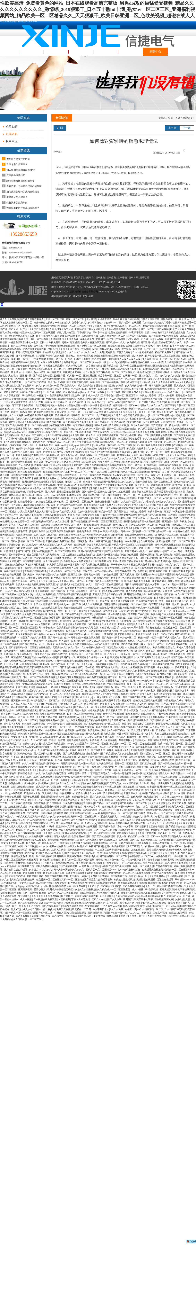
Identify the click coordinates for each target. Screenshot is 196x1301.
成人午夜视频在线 (86, 524)
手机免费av (37, 730)
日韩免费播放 (85, 485)
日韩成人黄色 (187, 335)
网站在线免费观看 (68, 829)
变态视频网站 (151, 796)
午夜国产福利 (96, 846)
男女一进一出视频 (127, 538)
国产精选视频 (53, 508)
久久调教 (178, 757)
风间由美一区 (134, 737)
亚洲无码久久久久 (84, 584)
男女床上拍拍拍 (180, 604)
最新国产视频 (103, 541)
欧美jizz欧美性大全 (66, 475)
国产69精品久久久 (75, 853)
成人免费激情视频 (104, 707)
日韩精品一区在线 (79, 876)
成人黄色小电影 (183, 412)
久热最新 (28, 694)
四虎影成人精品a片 (66, 485)
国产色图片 (114, 501)
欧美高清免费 (87, 339)
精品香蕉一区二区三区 (110, 375)
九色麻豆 (161, 458)
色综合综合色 (25, 501)
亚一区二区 (48, 392)
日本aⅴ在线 (186, 362)
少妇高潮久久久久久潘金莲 (64, 339)
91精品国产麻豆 (78, 408)
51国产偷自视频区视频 (135, 697)
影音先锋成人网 (21, 491)
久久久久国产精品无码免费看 (15, 839)
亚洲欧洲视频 (180, 631)
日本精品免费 (35, 432)
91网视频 (188, 849)
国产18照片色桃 (121, 597)
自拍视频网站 (67, 793)
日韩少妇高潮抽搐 (140, 468)
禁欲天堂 (119, 389)
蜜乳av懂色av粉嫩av (10, 332)
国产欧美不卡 (132, 690)
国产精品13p (117, 461)
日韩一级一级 (7, 455)
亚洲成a (62, 326)
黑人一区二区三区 (27, 720)
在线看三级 (183, 422)
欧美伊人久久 (30, 743)
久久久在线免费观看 (154, 438)
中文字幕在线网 (101, 432)
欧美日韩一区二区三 (22, 359)
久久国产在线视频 (147, 833)
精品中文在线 (100, 425)
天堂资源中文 (126, 611)
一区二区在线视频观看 (145, 743)
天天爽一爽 (76, 674)
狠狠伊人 (66, 322)
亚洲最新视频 (23, 455)
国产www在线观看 (160, 836)
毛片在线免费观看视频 (35, 349)
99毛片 (109, 511)
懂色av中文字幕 (123, 349)
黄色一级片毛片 (180, 584)
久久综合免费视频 (158, 770)
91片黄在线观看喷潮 (152, 461)
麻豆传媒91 (128, 587)
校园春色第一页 (169, 319)
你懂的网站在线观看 (76, 730)
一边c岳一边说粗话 (18, 621)
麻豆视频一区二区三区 (54, 369)
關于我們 (67, 277)
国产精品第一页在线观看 (146, 607)
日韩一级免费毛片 (94, 402)
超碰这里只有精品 (165, 432)
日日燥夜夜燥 (148, 690)
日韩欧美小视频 (62, 902)
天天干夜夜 (143, 766)
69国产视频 (88, 859)
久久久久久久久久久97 (102, 458)
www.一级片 (142, 680)
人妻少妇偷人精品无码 (61, 329)
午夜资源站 (22, 369)
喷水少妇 (92, 660)
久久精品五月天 (90, 335)
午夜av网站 (78, 452)
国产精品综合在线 (142, 621)
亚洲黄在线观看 (159, 806)
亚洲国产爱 (26, 375)
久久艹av (166, 584)
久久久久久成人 (156, 448)
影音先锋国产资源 (9, 753)
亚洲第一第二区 (37, 849)
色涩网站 (127, 723)
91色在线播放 (124, 621)
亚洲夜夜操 (189, 597)
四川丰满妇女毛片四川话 (17, 800)
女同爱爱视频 (23, 634)
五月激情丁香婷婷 (80, 498)
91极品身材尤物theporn (154, 392)
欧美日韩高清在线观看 (183, 640)
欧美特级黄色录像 (27, 733)
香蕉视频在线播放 (117, 465)
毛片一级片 (90, 471)
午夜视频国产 (94, 611)
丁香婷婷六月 (40, 614)
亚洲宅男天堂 (7, 352)
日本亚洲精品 (147, 541)
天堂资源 (185, 518)
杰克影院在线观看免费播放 (106, 478)
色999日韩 (132, 382)
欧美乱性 (112, 345)
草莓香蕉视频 (56, 481)
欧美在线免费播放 (118, 332)
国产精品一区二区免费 (116, 408)
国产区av (188, 614)
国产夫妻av (29, 574)
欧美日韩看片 (82, 458)
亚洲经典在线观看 (153, 700)
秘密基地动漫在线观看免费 (92, 558)
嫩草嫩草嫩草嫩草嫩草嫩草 (157, 631)
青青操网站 (12, 465)
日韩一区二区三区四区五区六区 (106, 521)
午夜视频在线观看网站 (173, 607)
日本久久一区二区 (146, 412)
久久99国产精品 (151, 369)
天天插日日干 (68, 524)
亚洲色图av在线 (184, 395)
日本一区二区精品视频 (37, 425)
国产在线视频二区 (163, 481)
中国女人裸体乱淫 (43, 558)
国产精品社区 (33, 379)
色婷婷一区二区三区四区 (142, 408)
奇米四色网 (6, 548)
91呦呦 (57, 558)
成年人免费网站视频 (95, 465)
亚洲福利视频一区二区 (124, 780)
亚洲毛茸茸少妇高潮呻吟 (93, 614)
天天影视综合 (16, 587)
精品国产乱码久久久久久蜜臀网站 (32, 591)
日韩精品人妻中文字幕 (142, 733)
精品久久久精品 (165, 412)
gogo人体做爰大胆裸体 (166, 660)
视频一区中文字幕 (111, 418)
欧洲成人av (161, 657)
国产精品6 (85, 770)
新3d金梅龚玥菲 (92, 786)
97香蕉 (71, 514)
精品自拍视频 (129, 428)
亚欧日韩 (160, 568)
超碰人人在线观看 (77, 624)
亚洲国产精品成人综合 (108, 667)
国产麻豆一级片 (94, 853)
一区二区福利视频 (129, 863)
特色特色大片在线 (161, 468)
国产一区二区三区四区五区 (62, 551)
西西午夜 (29, 853)
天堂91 (47, 389)
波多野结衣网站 (185, 544)
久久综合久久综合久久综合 (157, 322)
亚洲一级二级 (45, 733)
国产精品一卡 (188, 402)
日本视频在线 (46, 528)
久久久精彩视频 (87, 889)
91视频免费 (98, 617)
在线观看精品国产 (89, 892)
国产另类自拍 (174, 597)
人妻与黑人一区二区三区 (89, 591)
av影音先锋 (25, 823)
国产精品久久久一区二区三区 (125, 326)
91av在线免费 (172, 518)
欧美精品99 (53, 455)
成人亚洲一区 (142, 485)
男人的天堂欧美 (87, 534)
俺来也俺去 (101, 501)
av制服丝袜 (176, 561)
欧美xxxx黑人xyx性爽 (184, 611)
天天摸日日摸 (120, 524)
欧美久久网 (117, 647)
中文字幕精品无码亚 (97, 544)
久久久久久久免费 (95, 352)
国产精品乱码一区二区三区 (23, 647)
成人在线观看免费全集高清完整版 (154, 445)
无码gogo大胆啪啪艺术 (80, 445)
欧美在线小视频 (51, 471)
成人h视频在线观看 (107, 471)
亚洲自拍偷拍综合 (139, 717)
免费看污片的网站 (100, 876)
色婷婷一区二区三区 (175, 869)
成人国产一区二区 (76, 375)
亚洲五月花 (37, 800)
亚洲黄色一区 (104, 554)
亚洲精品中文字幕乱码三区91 (163, 740)
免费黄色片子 (86, 561)
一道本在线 (108, 634)
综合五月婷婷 (42, 405)
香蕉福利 (132, 498)
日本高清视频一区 (88, 455)
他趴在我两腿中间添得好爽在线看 (108, 448)
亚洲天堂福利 (75, 574)
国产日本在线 (55, 637)
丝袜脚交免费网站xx (73, 372)
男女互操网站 (41, 753)
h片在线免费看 (133, 790)
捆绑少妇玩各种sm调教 (121, 485)
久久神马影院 (13, 763)
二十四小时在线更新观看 (161, 664)
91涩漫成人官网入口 (92, 694)
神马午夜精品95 (21, 730)
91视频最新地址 (107, 455)
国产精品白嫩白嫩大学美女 (27, 488)
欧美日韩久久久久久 (35, 385)
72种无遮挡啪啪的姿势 (54, 379)
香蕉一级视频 (147, 554)
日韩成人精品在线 (53, 432)
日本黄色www (170, 587)
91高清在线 (129, 786)
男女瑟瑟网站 (92, 906)
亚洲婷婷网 (186, 740)
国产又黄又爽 (127, 574)
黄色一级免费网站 (116, 498)
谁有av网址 (126, 518)
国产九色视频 (111, 631)
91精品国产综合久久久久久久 (126, 369)
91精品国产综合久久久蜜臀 (50, 355)
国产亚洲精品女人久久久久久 (78, 422)
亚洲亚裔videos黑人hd (136, 551)
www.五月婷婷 (8, 866)
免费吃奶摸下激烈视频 (169, 365)
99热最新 (121, 339)
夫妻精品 (178, 783)
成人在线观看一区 (181, 468)
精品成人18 (157, 518)
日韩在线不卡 (41, 345)
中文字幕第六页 (26, 866)
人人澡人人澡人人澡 (130, 359)
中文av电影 (32, 342)
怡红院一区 (93, 601)
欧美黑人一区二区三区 (112, 690)
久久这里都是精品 (27, 902)
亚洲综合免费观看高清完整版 (146, 750)
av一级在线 (103, 369)
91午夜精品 (163, 345)
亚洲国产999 (171, 339)
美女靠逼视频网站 (112, 793)
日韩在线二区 (61, 501)
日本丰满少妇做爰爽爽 (170, 465)
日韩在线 (141, 786)
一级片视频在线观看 (84, 727)
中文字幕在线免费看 (108, 435)
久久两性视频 (50, 488)
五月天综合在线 (119, 548)
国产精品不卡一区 (84, 707)
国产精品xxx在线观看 (130, 322)
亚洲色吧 (122, 664)
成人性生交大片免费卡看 (120, 528)
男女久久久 (96, 796)
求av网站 (148, 776)
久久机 (46, 833)
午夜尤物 (38, 359)
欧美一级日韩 (134, 684)
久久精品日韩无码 (174, 909)
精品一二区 (144, 435)
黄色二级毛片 (175, 392)
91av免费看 (25, 465)
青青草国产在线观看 (139, 614)
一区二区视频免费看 (118, 398)
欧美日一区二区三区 (61, 727)
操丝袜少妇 (140, 594)
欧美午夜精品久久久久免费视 (51, 335)
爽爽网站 (39, 428)
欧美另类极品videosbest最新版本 (48, 634)
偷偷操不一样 (164, 531)
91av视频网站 (31, 859)
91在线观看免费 (62, 627)
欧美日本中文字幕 (134, 389)
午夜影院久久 (104, 524)
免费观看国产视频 (9, 810)
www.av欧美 (157, 362)
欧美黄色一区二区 (10, 713)
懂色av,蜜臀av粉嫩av (79, 405)
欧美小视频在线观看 (124, 727)
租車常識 (12, 141)
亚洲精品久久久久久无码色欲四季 (157, 382)
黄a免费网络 (79, 886)
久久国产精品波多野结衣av (18, 428)
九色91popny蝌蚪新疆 (132, 627)
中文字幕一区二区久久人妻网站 (23, 524)
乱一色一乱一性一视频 (158, 452)
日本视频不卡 (168, 892)
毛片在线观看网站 (146, 713)
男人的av (26, 435)
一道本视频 (73, 564)
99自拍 (160, 402)
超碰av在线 (79, 621)
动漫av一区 (53, 385)
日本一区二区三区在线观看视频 (39, 677)
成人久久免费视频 (9, 319)
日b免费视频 (181, 687)
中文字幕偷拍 (111, 902)
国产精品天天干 (74, 737)
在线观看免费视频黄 (26, 710)
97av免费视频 (140, 571)
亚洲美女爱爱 (100, 594)
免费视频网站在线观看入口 (14, 339)
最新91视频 (92, 508)
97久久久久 (46, 869)
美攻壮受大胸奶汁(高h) (68, 392)
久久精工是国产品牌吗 (150, 428)
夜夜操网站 (51, 800)
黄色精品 (16, 498)
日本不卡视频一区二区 (182, 345)
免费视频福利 (26, 780)
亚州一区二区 (114, 428)
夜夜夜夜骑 (79, 508)
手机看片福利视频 (56, 670)
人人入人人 (49, 448)
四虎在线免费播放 (30, 468)
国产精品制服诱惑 (82, 594)
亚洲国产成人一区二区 (59, 442)
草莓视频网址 (126, 740)
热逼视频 (74, 342)
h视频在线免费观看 (14, 508)
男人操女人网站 (120, 475)
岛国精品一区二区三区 (167, 534)
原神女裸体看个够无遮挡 (126, 319)
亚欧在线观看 (126, 843)
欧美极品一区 (106, 607)
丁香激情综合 (84, 332)
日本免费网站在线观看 (161, 385)
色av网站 (188, 846)
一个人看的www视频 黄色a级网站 (99, 412)
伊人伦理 (91, 319)
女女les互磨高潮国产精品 (67, 461)
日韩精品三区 (169, 475)
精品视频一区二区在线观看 (133, 604)
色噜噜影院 (121, 707)
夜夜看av (4, 670)
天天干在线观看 (31, 796)
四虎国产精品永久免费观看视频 (72, 644)
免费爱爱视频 (63, 909)
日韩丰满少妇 (91, 856)
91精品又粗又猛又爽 (26, 816)
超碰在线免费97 (33, 398)
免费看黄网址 (159, 581)
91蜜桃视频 (189, 617)
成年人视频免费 (49, 829)
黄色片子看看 (148, 458)
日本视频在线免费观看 (138, 564)
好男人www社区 (88, 839)
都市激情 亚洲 (168, 697)
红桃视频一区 (180, 445)
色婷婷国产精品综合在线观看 (154, 793)
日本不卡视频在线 (25, 355)
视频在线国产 (38, 455)
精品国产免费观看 (164, 352)
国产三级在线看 (148, 763)
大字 (185, 151)
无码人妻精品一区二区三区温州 (27, 541)
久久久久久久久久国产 (127, 458)
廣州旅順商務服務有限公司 (84, 291)
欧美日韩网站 (136, 810)
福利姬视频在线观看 (22, 461)
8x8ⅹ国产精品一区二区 (176, 461)
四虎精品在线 (168, 422)
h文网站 (115, 886)
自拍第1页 (177, 495)
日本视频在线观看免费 (18, 766)
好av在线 (66, 518)
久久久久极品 (27, 452)
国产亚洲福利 (184, 508)
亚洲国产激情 (113, 392)
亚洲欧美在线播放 (81, 518)
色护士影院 (15, 481)
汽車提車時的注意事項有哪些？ (22, 208)
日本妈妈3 (113, 359)
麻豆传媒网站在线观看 (152, 455)
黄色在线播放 (132, 461)
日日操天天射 (144, 478)
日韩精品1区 (13, 435)
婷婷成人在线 (125, 617)
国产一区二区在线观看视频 (109, 584)
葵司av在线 (19, 518)
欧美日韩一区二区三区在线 (72, 611)
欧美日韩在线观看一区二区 (170, 577)
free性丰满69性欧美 (101, 405)
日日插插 (154, 760)
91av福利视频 (96, 863)
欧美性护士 (51, 428)
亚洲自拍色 (167, 687)
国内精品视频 (163, 624)
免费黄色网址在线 (41, 916)
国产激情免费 (189, 375)
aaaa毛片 (8, 591)
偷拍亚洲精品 (16, 422)
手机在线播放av (127, 766)
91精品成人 (14, 495)
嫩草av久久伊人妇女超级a (162, 508)
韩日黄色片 (98, 322)
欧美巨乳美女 (95, 408)
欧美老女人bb (173, 647)
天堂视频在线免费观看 (58, 541)
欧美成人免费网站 (178, 912)
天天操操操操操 (123, 607)
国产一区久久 (7, 816)
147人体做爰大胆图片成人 (17, 442)
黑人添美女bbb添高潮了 (153, 896)
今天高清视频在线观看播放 (95, 564)
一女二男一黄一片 (131, 495)
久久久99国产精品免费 (34, 763)
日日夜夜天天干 (111, 654)
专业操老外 (24, 896)
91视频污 (41, 395)
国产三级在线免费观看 (165, 349)
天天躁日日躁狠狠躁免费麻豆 (28, 505)
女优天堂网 (137, 796)
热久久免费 (61, 528)
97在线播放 (111, 617)
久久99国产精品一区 (119, 730)
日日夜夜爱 (49, 644)
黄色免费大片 (11, 650)
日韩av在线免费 (137, 757)
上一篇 (172, 127)
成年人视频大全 (165, 667)
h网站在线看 (66, 823)
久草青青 (84, 488)
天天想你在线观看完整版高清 (113, 452)
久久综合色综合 (126, 412)
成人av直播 (46, 544)
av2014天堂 (103, 657)
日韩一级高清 (11, 478)
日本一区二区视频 (39, 339)
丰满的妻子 (179, 511)
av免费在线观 (181, 591)
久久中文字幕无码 (81, 442)
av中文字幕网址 (12, 723)
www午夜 (36, 766)
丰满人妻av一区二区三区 (156, 684)
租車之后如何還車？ (17, 164)
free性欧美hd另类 (52, 352)
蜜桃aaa (43, 342)
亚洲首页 (128, 594)
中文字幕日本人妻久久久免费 (16, 614)
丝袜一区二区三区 (75, 319)
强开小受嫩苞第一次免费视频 (165, 488)
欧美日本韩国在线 (92, 481)
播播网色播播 (83, 478)
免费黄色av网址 (21, 564)
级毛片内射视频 (166, 395)
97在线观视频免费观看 (59, 395)
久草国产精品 (91, 438)
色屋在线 (105, 601)
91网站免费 (35, 392)
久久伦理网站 (77, 435)
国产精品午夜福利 (23, 485)
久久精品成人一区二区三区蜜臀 (114, 889)
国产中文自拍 (182, 448)
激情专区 (142, 379)
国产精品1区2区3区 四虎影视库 (143, 703)
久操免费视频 (104, 319)
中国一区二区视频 (108, 508)
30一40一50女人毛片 (95, 680)
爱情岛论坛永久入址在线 (85, 627)
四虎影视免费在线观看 (130, 345)
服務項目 (89, 277)
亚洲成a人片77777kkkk (183, 524)
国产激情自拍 (25, 604)
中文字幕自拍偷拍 (93, 365)
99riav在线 (16, 694)
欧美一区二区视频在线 (41, 856)
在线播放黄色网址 (86, 554)
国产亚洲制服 (166, 839)
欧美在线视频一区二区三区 (134, 488)
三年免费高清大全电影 (37, 727)
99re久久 (71, 743)
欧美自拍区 (159, 647)
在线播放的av (156, 551)
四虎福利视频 (62, 415)
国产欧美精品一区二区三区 (133, 803)
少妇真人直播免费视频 (182, 379)
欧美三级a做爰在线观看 (68, 810)
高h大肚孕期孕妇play (102, 349)
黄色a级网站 (26, 412)
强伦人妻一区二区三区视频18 (156, 415)
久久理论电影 (148, 501)
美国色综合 (163, 690)
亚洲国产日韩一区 (13, 776)
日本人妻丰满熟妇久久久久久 (69, 869)
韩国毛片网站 (111, 853)
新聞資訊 (187, 117)
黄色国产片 (12, 514)
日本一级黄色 (89, 389)
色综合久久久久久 (81, 322)
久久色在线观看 (74, 548)
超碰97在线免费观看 (35, 611)
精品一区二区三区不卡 (127, 395)
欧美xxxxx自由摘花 (155, 332)
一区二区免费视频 (182, 790)
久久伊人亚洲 (93, 418)
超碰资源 (56, 859)
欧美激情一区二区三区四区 (58, 359)
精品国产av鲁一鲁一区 (115, 912)
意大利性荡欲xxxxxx (103, 776)
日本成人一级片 (100, 326)
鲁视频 (171, 902)
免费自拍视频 (134, 422)
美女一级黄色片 (58, 405)
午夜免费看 (55, 342)
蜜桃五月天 (181, 667)
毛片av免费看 (38, 670)
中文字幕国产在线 (16, 876)
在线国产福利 (135, 677)
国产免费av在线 (107, 826)
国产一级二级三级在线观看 (114, 717)
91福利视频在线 (117, 660)
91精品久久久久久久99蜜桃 (156, 790)
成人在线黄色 (85, 385)
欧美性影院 (80, 912)
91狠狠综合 (10, 551)
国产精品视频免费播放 (84, 538)
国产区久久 (55, 700)
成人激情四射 (92, 690)
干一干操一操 (118, 564)
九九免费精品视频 (131, 501)
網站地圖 (144, 277)
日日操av (37, 909)
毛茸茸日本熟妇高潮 (23, 405)
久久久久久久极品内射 (46, 534)
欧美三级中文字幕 (51, 438)
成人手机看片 (16, 747)
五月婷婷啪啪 (20, 697)
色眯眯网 (142, 442)
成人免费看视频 (134, 591)
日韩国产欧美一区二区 (51, 760)
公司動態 (12, 126)
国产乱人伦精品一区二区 (142, 524)
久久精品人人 (85, 700)
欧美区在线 (90, 505)
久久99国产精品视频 (22, 345)
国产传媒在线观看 (48, 710)
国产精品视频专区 (42, 375)
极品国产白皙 (101, 485)
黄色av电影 (175, 425)
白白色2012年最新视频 (84, 597)
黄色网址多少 (27, 594)
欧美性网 (155, 614)
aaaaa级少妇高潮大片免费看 (105, 644)
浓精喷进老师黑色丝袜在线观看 (30, 680)
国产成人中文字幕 (170, 703)
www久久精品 (183, 382)
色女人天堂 (104, 461)
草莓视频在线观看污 (54, 365)
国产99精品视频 (79, 521)
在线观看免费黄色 (131, 392)
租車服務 (100, 277)
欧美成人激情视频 (43, 604)
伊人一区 (122, 836)
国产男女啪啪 (141, 611)
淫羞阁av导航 (7, 577)
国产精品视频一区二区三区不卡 (41, 597)
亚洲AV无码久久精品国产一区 (153, 906)
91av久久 (68, 707)
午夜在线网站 (155, 594)
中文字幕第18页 (103, 561)
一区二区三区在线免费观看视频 (94, 475)
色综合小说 (74, 335)
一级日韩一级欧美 (61, 650)
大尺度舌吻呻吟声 (107, 538)
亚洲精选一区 (13, 326)
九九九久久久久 (49, 408)
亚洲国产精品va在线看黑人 (50, 853)
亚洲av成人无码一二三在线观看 (38, 332)
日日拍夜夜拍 (137, 452)
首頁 (177, 117)
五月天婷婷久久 (149, 839)
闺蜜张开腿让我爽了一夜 (47, 322)
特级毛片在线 (11, 392)
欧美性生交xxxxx (63, 604)
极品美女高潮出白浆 (171, 694)
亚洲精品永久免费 (86, 657)
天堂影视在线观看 (29, 664)
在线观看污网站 (48, 326)
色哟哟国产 (172, 418)
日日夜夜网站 (167, 859)
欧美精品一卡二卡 (114, 790)
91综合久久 (84, 750)
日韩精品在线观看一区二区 (164, 843)
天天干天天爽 (45, 581)
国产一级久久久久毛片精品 (26, 906)
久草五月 (34, 869)
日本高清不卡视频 (74, 587)
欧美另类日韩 (36, 697)
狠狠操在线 (133, 329)
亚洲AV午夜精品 (61, 389)
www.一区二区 (122, 796)
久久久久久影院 (157, 803)
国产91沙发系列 (9, 883)
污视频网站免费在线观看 (62, 345)
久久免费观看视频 (72, 803)
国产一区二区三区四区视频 (155, 329)
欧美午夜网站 (183, 902)
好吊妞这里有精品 (23, 534)
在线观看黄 (65, 597)
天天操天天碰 (95, 912)
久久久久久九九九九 (77, 631)
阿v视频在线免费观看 (104, 700)
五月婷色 (81, 345)
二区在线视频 (68, 554)
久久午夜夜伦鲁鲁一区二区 (136, 418)
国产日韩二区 (28, 495)
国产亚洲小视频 (149, 342)
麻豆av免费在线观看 (153, 326)
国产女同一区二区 (18, 329)
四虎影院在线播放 (50, 524)
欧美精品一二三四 (81, 909)
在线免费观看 (111, 863)
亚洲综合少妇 (7, 710)
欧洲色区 (92, 375)
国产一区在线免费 (50, 468)
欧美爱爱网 (75, 687)
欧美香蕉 (182, 538)
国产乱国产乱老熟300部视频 (32, 551)
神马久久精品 (160, 654)
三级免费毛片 (39, 654)
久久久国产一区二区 (72, 471)
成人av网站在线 (74, 365)
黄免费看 (110, 352)
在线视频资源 (54, 372)
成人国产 (18, 385)
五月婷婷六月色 (32, 793)
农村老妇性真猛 (144, 747)
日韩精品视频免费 (176, 332)
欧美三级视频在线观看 (30, 471)
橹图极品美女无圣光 (128, 455)
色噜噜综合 (153, 859)
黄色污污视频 (36, 402)
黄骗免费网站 (61, 813)
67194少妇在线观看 (156, 514)
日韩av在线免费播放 (165, 544)
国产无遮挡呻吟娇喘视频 (81, 849)
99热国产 (121, 737)
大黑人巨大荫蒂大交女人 (31, 511)
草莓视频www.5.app (185, 879)
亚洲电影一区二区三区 (71, 703)
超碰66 (65, 342)
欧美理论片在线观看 (69, 800)
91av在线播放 (132, 541)
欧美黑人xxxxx (173, 326)
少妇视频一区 (126, 425)
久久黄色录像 (66, 458)
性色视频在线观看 (54, 730)
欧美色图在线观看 (97, 730)
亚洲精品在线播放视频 (23, 475)
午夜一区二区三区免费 (166, 776)
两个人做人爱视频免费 (123, 601)
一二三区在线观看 (104, 849)
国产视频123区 (148, 365)
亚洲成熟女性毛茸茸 (17, 531)
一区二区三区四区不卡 (79, 326)
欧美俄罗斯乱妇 (80, 796)
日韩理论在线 (173, 737)
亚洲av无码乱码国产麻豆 (29, 352)
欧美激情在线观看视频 (34, 723)
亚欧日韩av (178, 753)
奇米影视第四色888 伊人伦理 (119, 650)
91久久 (69, 654)
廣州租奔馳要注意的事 (18, 159)
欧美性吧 (64, 408)
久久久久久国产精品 (69, 349)
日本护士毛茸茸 (82, 359)
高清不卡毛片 (49, 843)
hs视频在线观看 (17, 342)
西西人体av (186, 853)
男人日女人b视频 (57, 382)
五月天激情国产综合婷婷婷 (34, 601)
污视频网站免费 (123, 800)
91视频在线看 (180, 677)
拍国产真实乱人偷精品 (59, 538)
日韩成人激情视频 (150, 319)
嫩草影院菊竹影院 (77, 773)
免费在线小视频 (30, 326)
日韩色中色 (117, 541)
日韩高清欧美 (68, 763)
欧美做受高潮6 (75, 856)
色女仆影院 (40, 372)
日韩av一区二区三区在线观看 (63, 892)
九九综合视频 (89, 461)
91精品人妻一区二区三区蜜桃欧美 (66, 680)
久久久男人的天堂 (63, 544)
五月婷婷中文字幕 (65, 826)
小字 (191, 151)
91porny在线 (117, 534)
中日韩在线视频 (83, 432)
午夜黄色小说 (108, 514)
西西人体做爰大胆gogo (145, 617)
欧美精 (48, 402)
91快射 (110, 750)
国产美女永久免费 (81, 577)
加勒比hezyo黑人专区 (15, 432)
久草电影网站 (91, 703)
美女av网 (78, 823)
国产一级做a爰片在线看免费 (101, 621)
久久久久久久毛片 (145, 432)
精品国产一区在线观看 (173, 369)
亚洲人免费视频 (72, 694)
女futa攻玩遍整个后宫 (178, 458)
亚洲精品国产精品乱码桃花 (89, 329)
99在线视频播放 (187, 776)
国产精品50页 (111, 365)
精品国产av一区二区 (121, 743)
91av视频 (159, 339)
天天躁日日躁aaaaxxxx (122, 432)
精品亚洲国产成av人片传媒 (18, 558)
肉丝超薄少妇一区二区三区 (78, 362)
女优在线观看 (27, 650)
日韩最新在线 (179, 624)
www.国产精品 (98, 428)
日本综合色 (10, 654)
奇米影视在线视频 (82, 425)
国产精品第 (34, 438)
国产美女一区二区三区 (170, 833)
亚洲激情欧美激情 (38, 687)
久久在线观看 (142, 425)
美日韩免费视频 (144, 481)
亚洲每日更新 (136, 548)
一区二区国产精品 (146, 402)
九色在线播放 (162, 733)
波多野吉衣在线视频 (158, 379)
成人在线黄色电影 (117, 614)
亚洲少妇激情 (116, 385)
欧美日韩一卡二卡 (43, 461)
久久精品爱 (82, 863)
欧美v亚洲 (95, 382)
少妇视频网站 (8, 528)
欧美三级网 (21, 687)
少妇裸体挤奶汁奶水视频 (81, 667)
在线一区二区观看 (97, 345)
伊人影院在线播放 (180, 471)
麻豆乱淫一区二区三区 (28, 829)
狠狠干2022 (111, 322)
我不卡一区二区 (69, 879)
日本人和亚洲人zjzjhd (84, 697)
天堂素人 (71, 355)
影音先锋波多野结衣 (78, 382)
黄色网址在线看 (37, 531)
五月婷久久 (7, 389)
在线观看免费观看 (134, 534)
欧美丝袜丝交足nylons (78, 634)
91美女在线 (99, 445)
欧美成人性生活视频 (184, 574)
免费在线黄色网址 (68, 534)
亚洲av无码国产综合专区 (35, 481)
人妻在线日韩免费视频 (38, 577)
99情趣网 (35, 521)
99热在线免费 (167, 760)
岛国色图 (52, 349)
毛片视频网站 (122, 362)
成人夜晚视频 (54, 422)
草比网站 (96, 634)
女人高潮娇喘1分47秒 (136, 385)
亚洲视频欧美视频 (20, 657)
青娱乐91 (77, 395)
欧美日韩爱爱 (172, 402)
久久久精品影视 (51, 561)
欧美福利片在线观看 (139, 707)
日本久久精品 (178, 793)
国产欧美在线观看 (177, 514)
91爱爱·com (98, 442)
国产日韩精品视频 (169, 335)
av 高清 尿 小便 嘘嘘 (27, 760)
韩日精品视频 (58, 743)
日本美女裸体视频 (9, 601)
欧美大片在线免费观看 (114, 640)
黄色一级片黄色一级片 (83, 541)
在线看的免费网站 (66, 398)
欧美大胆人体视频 (137, 664)
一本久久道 (156, 680)
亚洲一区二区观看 (55, 319)
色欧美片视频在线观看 (93, 342)
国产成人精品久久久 (171, 637)
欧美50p (24, 392)
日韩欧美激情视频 (154, 389)
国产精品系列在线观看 (44, 790)
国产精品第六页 (33, 631)
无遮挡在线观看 (161, 372)
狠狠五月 (130, 713)
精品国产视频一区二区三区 (170, 408)
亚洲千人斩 (128, 747)
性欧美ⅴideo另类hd (78, 846)
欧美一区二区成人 (75, 418)
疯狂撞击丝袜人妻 (30, 810)
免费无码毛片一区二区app (122, 379)
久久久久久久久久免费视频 (30, 418)
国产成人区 (44, 743)
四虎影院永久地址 (177, 766)
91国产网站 (169, 680)
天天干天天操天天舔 (139, 829)
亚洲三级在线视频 (110, 495)
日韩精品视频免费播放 (73, 747)
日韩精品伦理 (115, 594)
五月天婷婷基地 (151, 422)
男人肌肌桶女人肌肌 (44, 485)
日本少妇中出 (68, 468)
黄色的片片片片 (151, 375)
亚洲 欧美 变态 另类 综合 (113, 703)
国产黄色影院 (107, 737)
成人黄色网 (138, 355)
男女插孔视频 (128, 892)
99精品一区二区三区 (138, 640)
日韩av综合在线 (101, 468)
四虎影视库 (169, 780)
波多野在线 (79, 544)
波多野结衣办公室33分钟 (29, 448)
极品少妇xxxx (96, 790)
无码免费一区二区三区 (144, 531)
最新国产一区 (98, 498)
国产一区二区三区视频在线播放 (110, 829)
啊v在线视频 (29, 395)
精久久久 (91, 435)
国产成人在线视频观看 (32, 319)
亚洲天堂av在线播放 (72, 438)
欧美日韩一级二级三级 (160, 511)
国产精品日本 (142, 826)
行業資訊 (12, 134)
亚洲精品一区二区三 (100, 780)
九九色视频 (12, 375)
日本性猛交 (160, 597)
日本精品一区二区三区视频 (121, 445)
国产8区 (77, 604)
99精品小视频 (94, 713)
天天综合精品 (13, 684)
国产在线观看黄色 (72, 753)
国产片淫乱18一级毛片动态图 (136, 372)
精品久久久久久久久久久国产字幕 (157, 405)
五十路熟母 (156, 398)
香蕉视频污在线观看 (172, 485)
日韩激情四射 (111, 604)
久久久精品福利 (30, 544)
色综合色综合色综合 (11, 349)
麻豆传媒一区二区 (142, 349)
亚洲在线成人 (103, 670)
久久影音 (144, 783)
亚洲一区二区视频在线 (82, 501)
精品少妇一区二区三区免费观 (120, 442)
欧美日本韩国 (42, 650)
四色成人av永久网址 (21, 372)
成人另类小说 (24, 654)
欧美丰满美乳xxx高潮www (117, 531)
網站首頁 (56, 277)
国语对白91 (53, 763)
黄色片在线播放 (31, 607)
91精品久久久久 (173, 564)
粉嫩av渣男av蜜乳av (148, 637)
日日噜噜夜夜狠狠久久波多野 (135, 581)
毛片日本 (76, 389)
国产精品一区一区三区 (121, 544)
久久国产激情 (165, 757)
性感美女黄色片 (177, 654)
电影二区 (90, 670)
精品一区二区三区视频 (93, 392)
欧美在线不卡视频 (29, 478)
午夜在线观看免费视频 (170, 800)
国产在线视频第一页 (31, 644)
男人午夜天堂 (157, 816)
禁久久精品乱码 (69, 455)
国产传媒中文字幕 (120, 468)
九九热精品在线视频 (114, 591)
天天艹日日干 (60, 667)
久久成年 (180, 650)
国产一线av (170, 551)
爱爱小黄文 (113, 680)
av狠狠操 (33, 806)
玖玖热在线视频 (91, 495)
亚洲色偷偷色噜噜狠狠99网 (27, 365)
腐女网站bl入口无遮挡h (157, 561)
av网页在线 (60, 733)
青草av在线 (50, 697)
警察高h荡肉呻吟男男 (35, 571)
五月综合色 (107, 395)
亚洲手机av (140, 740)
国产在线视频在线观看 (35, 892)
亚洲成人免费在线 (49, 478)
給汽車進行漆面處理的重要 (20, 180)
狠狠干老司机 (173, 568)
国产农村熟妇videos (137, 335)
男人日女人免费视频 (11, 382)
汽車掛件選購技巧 (15, 175)
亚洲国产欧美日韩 (159, 505)
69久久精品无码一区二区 (113, 335)
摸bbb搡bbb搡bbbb (124, 806)
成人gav (27, 909)
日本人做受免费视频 (143, 352)
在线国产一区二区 (105, 339)
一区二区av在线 (113, 402)
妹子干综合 (147, 644)
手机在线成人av (68, 385)
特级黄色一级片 (92, 574)
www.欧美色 (99, 813)
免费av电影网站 (166, 743)
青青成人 (67, 508)
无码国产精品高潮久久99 (22, 335)
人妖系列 (185, 723)
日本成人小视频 (128, 435)
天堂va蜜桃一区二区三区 (140, 339)
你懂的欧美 (186, 707)
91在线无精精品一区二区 (97, 548)
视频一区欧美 (166, 601)
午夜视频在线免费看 (61, 425)
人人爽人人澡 (157, 727)
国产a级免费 (49, 398)
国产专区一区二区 (117, 677)
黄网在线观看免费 (35, 508)
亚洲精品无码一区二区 (179, 896)
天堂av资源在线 (97, 820)
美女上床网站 (29, 498)
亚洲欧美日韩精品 (121, 355)
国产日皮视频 (63, 452)
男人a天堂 (50, 491)
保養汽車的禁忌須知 (17, 202)
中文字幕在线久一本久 (172, 796)
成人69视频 (12, 823)
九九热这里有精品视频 (16, 806)
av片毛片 (153, 335)
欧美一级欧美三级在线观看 (32, 568)
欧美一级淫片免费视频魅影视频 (93, 355)
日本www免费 (122, 505)
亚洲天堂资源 (64, 697)
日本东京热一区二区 (161, 611)
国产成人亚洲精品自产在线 (28, 389)
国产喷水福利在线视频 (114, 382)
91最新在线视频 (181, 531)
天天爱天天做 (172, 455)
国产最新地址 (39, 435)
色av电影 (6, 405)
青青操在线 (108, 806)
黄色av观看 (182, 780)
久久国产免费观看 (38, 329)
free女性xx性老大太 (103, 362)
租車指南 (111, 277)
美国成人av (67, 584)
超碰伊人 (140, 650)
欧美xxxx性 (61, 445)
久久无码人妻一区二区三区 (27, 919)
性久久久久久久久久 (73, 352)
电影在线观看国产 (78, 528)
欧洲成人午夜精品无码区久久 (123, 558)
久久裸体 (20, 577)
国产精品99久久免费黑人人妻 (61, 511)
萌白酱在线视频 (153, 627)
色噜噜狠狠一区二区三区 (107, 723)
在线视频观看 (185, 349)
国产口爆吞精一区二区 (108, 372)
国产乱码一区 (33, 843)
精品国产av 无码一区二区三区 (93, 743)
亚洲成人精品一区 (138, 876)
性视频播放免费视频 (162, 435)
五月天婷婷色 (107, 896)
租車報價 (122, 277)
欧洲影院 (144, 760)
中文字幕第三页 (12, 395)
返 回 (60, 127)
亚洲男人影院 (125, 624)
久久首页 (147, 359)
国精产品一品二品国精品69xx (133, 471)
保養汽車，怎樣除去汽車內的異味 (24, 186)
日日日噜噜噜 (132, 584)
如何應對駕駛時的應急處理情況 (22, 191)
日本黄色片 (149, 345)
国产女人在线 (92, 733)
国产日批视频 (122, 849)
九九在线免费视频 (144, 544)
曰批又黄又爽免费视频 (182, 329)
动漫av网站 (122, 733)
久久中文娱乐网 (90, 717)
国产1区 (10, 886)
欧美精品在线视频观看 (122, 657)
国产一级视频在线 (167, 763)
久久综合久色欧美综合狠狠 (125, 415)
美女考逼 (113, 425)
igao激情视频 (16, 793)
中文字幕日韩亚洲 (32, 561)
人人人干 (170, 727)
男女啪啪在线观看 (73, 607)
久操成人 (16, 458)
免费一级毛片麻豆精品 (148, 687)
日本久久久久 (105, 389)
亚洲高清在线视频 (139, 398)
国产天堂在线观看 (55, 418)
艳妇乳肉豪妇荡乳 (130, 644)
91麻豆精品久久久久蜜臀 (13, 617)
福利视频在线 (27, 879)
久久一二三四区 (153, 886)
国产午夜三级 (72, 614)
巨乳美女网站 (123, 352)
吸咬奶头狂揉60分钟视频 (105, 518)
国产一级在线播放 (129, 365)
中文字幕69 (10, 438)
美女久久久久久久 (167, 501)
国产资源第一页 (159, 425)
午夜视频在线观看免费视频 (39, 415)
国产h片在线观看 (114, 551)
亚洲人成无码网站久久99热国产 (67, 465)
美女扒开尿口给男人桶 (143, 730)
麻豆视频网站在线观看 (130, 438)
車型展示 (78, 277)
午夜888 (15, 757)
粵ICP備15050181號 (83, 296)
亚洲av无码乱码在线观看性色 (98, 687)
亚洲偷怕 (88, 803)
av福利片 (145, 863)
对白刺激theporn (69, 561)
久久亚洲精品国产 (107, 766)
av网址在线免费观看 (51, 362)
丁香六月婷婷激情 (160, 640)
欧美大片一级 (23, 584)
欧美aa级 (42, 498)
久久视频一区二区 (136, 916)
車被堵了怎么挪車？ (17, 197)
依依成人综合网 (148, 395)
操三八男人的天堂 (66, 332)
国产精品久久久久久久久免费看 (39, 690)
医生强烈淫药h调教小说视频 (56, 796)
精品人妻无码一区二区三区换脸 (51, 780)
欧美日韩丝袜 (178, 773)
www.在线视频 (58, 495)
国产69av (133, 405)
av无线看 (167, 498)
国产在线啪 (129, 402)
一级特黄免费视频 (58, 687)
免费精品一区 (120, 405)
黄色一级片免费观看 (161, 783)
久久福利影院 (172, 362)
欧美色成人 (91, 452)
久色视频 (124, 839)
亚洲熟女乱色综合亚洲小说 (130, 514)
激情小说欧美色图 (116, 916)
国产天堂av (36, 621)
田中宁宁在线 (100, 332)
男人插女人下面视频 (184, 385)
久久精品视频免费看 (115, 329)
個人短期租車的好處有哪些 (20, 170)
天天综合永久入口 (170, 853)
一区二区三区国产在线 (35, 382)
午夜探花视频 (136, 332)
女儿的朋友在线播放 (147, 601)
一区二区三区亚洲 (13, 859)
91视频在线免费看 (91, 637)
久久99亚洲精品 (9, 780)
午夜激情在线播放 (140, 362)
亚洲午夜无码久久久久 (170, 342)
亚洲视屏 (151, 650)
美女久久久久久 (140, 505)
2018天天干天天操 (88, 757)
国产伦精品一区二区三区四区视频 (163, 355)
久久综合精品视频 (43, 501)
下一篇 (187, 127)
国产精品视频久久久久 (162, 720)
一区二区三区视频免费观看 (157, 677)
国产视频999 (112, 342)
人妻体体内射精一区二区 (19, 322)
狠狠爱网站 (176, 505)
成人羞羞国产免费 (177, 803)
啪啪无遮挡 (60, 773)
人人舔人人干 (154, 823)
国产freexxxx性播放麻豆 (157, 856)
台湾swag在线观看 (10, 640)
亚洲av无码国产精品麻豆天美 (82, 379)
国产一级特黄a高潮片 (177, 816)
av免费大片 (130, 909)
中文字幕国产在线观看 (46, 703)
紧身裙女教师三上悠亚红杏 (82, 369)
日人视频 (90, 372)
